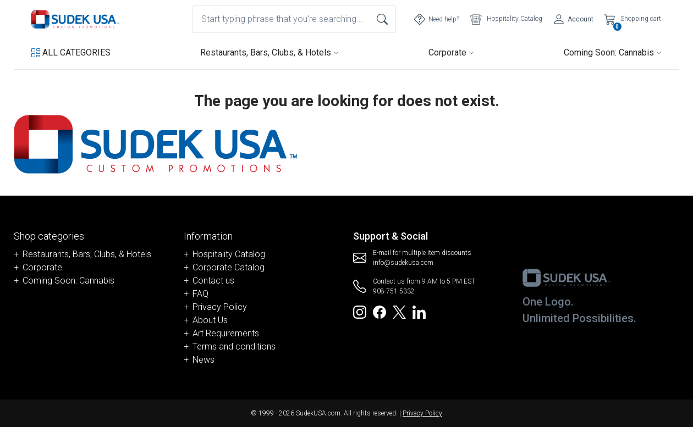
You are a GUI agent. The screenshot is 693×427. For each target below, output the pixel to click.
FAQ (200, 294)
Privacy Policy (220, 307)
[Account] (573, 19)
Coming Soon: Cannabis (613, 52)
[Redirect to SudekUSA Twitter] (399, 311)
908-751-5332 (394, 291)
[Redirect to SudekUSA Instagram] (359, 311)
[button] (71, 53)
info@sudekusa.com (403, 263)
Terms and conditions (234, 346)
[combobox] (294, 19)
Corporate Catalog (229, 267)
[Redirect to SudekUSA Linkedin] (419, 311)
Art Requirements (226, 333)
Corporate (451, 52)
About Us (210, 320)
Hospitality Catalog (229, 254)
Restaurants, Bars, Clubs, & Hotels (269, 52)
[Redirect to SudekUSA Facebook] (379, 311)
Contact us (213, 280)
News (204, 359)
